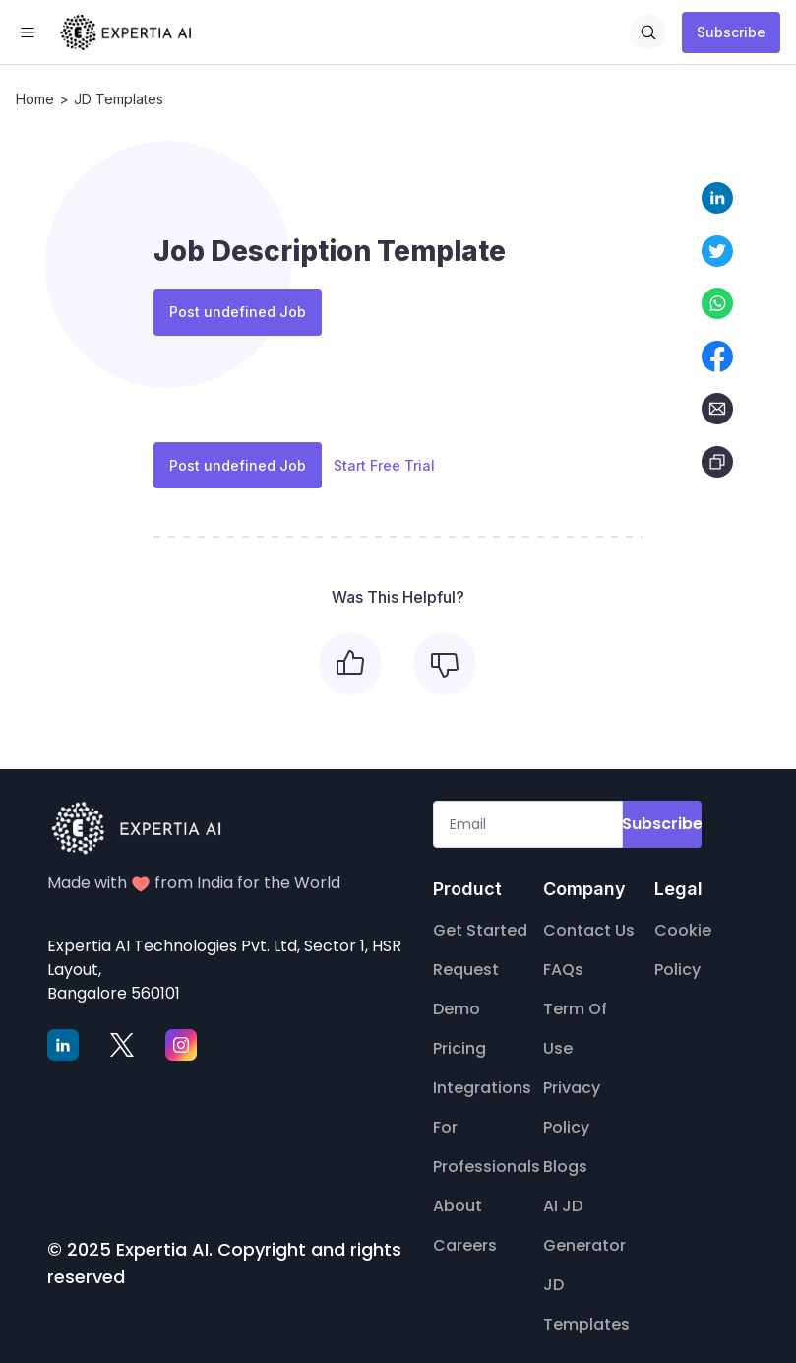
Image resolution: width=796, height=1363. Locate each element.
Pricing (459, 1035)
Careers (465, 1232)
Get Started (480, 917)
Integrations (482, 1075)
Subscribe (731, 32)
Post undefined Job (237, 308)
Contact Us (589, 917)
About (457, 1193)
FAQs (563, 956)
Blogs (565, 1153)
